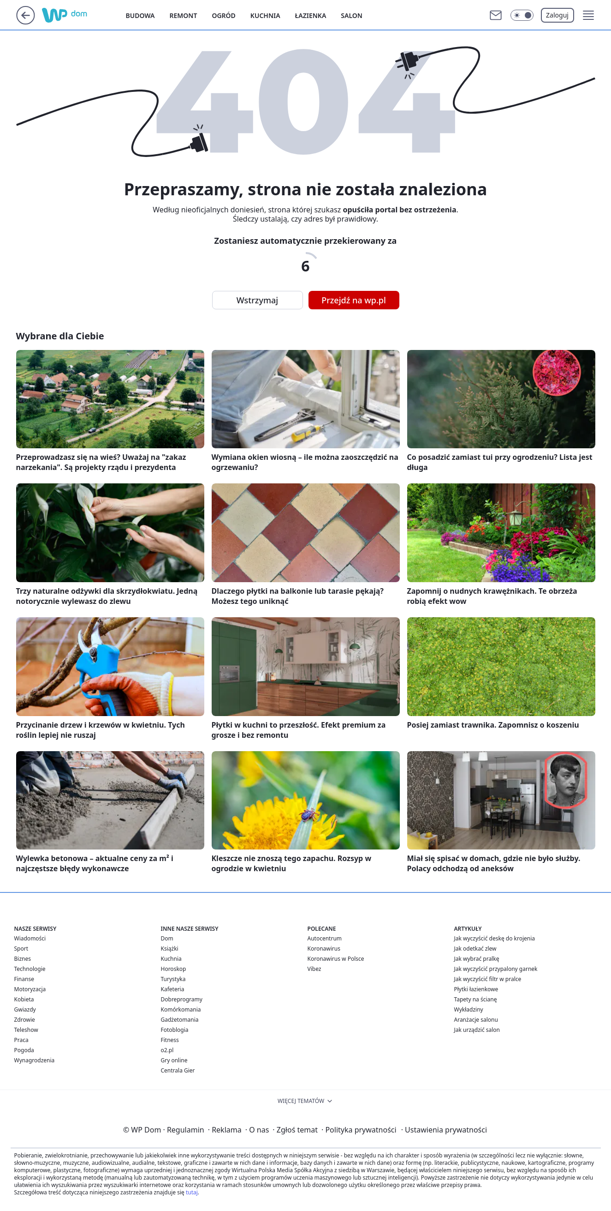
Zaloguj (557, 15)
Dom (167, 938)
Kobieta (24, 999)
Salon (351, 15)
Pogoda (24, 1050)
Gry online (174, 1060)
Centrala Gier (178, 1070)
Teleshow (26, 1030)
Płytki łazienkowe (476, 989)
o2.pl (167, 1050)
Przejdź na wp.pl (353, 300)
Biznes (22, 959)
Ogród (223, 15)
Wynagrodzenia (34, 1060)
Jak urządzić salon (477, 1030)
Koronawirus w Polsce (336, 959)
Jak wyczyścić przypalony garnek (496, 969)
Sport (21, 948)
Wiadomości (30, 938)
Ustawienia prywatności (444, 1130)
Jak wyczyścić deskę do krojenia (494, 938)
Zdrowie (24, 1020)
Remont (183, 15)
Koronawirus (324, 948)
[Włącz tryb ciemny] (522, 15)
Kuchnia (265, 15)
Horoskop (173, 969)
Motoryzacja (30, 989)
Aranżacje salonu (476, 1020)
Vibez (314, 969)
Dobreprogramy (181, 999)
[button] (588, 15)
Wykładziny (468, 1009)
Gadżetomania (180, 1020)
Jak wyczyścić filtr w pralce (488, 979)
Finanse (24, 979)
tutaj (192, 1192)
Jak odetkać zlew (475, 948)
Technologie (30, 969)
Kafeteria (172, 989)
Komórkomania (181, 1009)
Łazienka (310, 15)
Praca (21, 1040)
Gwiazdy (25, 1009)
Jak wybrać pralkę (476, 959)
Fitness (170, 1040)
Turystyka (173, 979)
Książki (169, 948)
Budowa (140, 15)
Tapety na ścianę (475, 999)
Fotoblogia (175, 1030)
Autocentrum (325, 938)
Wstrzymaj (257, 300)
